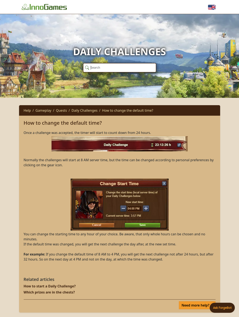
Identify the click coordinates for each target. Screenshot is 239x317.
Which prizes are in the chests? (49, 292)
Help (27, 110)
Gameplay (43, 110)
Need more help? (196, 305)
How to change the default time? (127, 110)
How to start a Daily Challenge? (50, 286)
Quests (61, 110)
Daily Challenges (84, 110)
